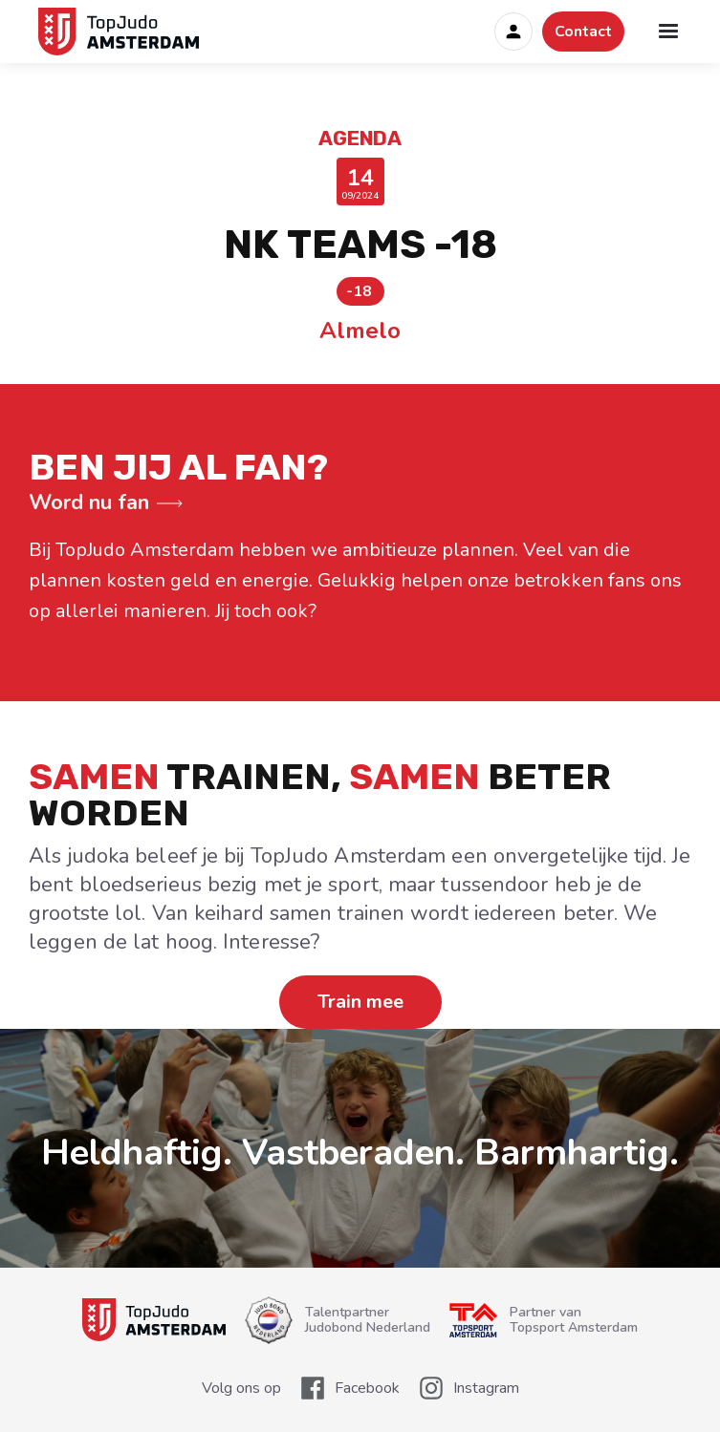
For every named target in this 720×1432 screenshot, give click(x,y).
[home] (115, 31)
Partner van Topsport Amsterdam (574, 1320)
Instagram (486, 1388)
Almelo (360, 330)
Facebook (367, 1388)
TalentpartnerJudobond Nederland (367, 1320)
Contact (583, 31)
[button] (668, 31)
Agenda (360, 138)
